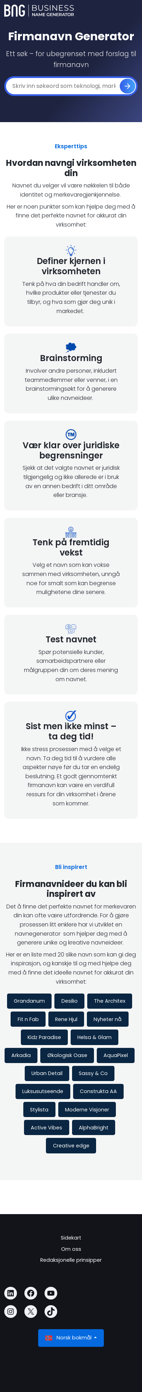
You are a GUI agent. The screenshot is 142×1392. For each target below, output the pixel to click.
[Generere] (127, 86)
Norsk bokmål (69, 1338)
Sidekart (71, 1237)
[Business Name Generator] (39, 10)
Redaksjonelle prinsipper (71, 1260)
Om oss (71, 1249)
